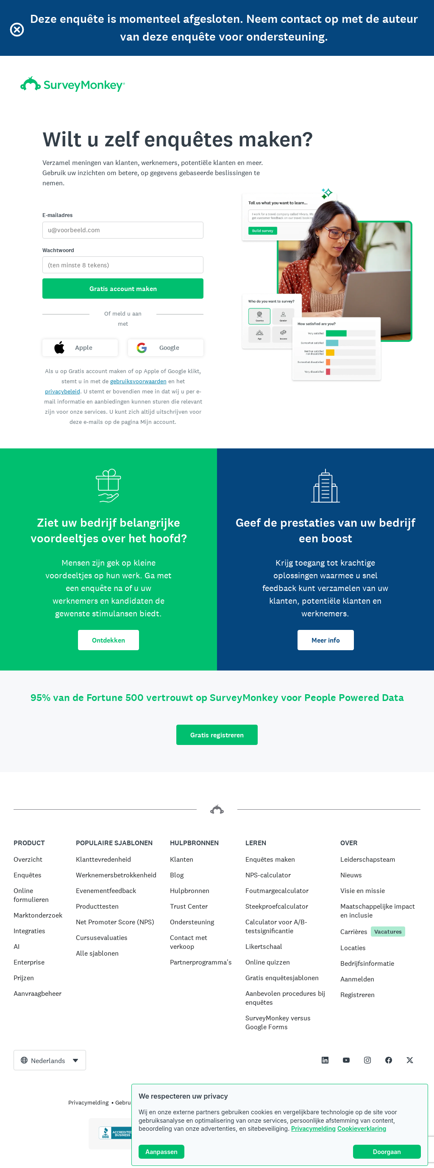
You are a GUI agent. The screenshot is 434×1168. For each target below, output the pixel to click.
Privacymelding (313, 1128)
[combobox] (50, 1060)
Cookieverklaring (361, 1128)
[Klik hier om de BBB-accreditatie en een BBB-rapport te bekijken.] (116, 1137)
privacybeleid (62, 391)
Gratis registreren (217, 735)
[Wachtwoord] (122, 264)
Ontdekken (108, 640)
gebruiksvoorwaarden (138, 381)
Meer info (326, 640)
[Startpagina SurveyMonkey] (72, 84)
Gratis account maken (123, 288)
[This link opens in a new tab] (325, 1060)
